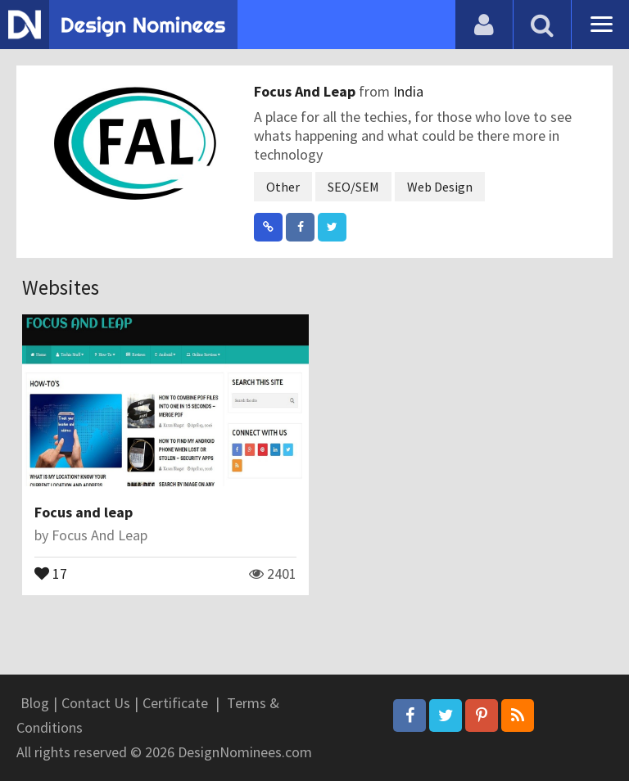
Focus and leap (83, 512)
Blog (34, 702)
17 (50, 572)
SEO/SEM (353, 186)
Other (283, 186)
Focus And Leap (306, 91)
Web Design (440, 186)
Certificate (175, 702)
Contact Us (95, 702)
